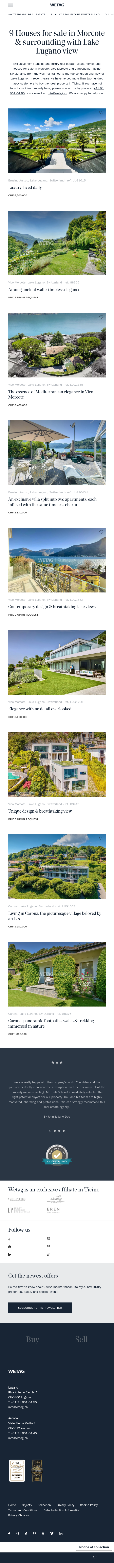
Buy (32, 1340)
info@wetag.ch (57, 93)
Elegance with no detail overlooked (40, 709)
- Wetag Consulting (57, 4)
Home (12, 1505)
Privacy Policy (65, 1505)
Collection (44, 1505)
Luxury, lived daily (25, 187)
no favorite (101, 112)
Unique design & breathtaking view (40, 811)
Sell (81, 1340)
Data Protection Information (61, 1510)
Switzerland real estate (26, 14)
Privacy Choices (18, 1515)
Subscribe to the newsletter (40, 1307)
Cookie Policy (89, 1505)
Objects (27, 1505)
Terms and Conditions (23, 1510)
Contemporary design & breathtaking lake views (52, 607)
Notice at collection (94, 1547)
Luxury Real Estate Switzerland (75, 14)
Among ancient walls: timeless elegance (44, 290)
